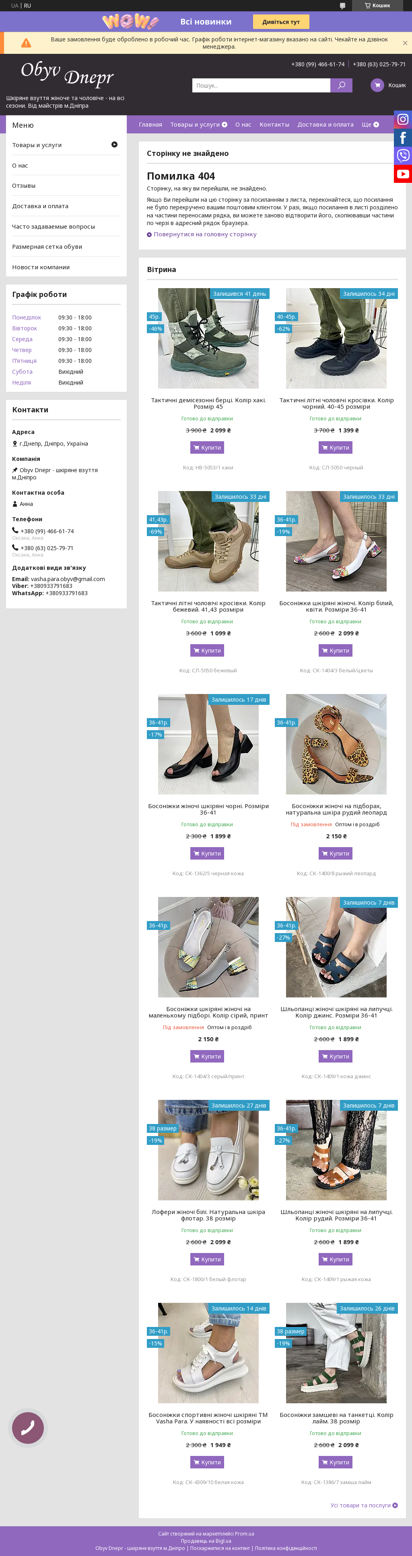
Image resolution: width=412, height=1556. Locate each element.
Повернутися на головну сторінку (205, 234)
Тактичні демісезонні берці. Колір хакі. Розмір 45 (208, 403)
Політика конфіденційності (286, 1548)
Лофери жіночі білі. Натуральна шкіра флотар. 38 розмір (208, 1214)
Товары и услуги (195, 124)
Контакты (274, 124)
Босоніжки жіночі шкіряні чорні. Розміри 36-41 (208, 809)
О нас (243, 124)
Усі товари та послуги (361, 1505)
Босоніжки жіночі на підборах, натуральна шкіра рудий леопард (336, 809)
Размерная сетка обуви (47, 246)
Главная (150, 124)
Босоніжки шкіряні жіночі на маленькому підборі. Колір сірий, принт (208, 1011)
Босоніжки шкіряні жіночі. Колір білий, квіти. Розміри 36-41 (336, 606)
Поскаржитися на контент (220, 1548)
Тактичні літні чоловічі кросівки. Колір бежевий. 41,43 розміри (208, 606)
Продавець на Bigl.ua (206, 1541)
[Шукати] (341, 85)
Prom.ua (244, 1533)
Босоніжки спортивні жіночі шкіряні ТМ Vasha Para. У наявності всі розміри (208, 1417)
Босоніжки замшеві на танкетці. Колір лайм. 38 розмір (336, 1417)
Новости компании (41, 267)
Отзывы (23, 185)
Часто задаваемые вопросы (53, 226)
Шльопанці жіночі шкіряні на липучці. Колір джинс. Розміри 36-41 (336, 1011)
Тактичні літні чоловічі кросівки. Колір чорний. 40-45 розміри (336, 403)
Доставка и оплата (325, 124)
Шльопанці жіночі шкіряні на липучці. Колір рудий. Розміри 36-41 (336, 1214)
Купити (211, 447)
